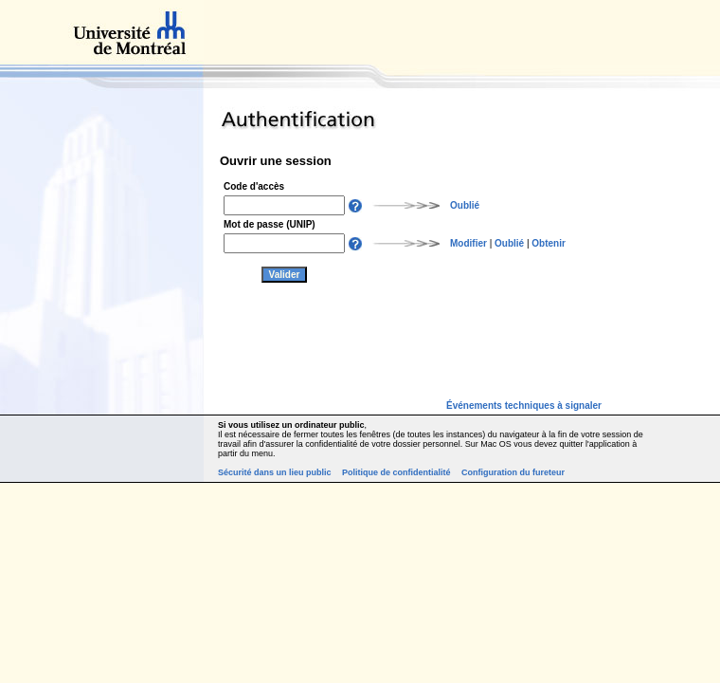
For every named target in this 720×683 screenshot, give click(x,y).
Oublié (464, 205)
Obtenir (548, 243)
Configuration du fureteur (513, 472)
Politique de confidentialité (396, 472)
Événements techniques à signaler (524, 405)
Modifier (468, 243)
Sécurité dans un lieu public (275, 472)
